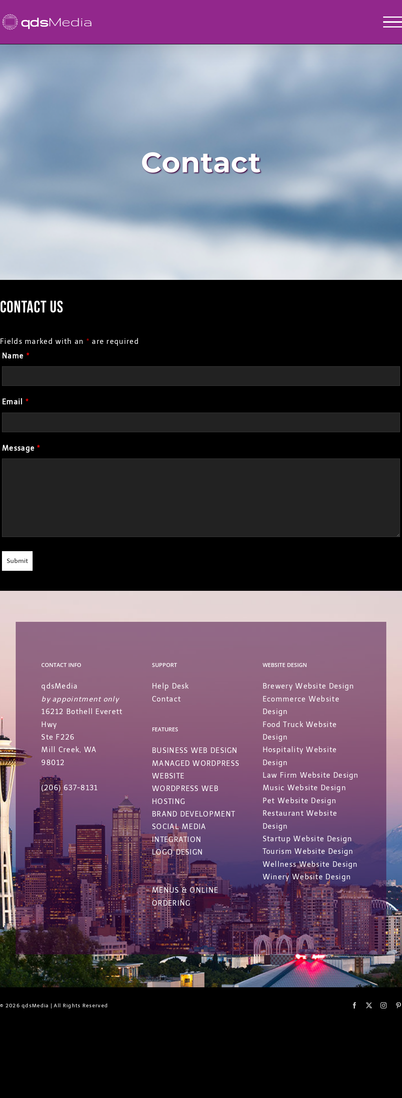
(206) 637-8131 (69, 788)
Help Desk (170, 686)
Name (15, 356)
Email (15, 402)
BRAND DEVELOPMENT (193, 814)
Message (21, 448)
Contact (166, 699)
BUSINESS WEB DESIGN (195, 750)
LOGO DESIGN (177, 852)
